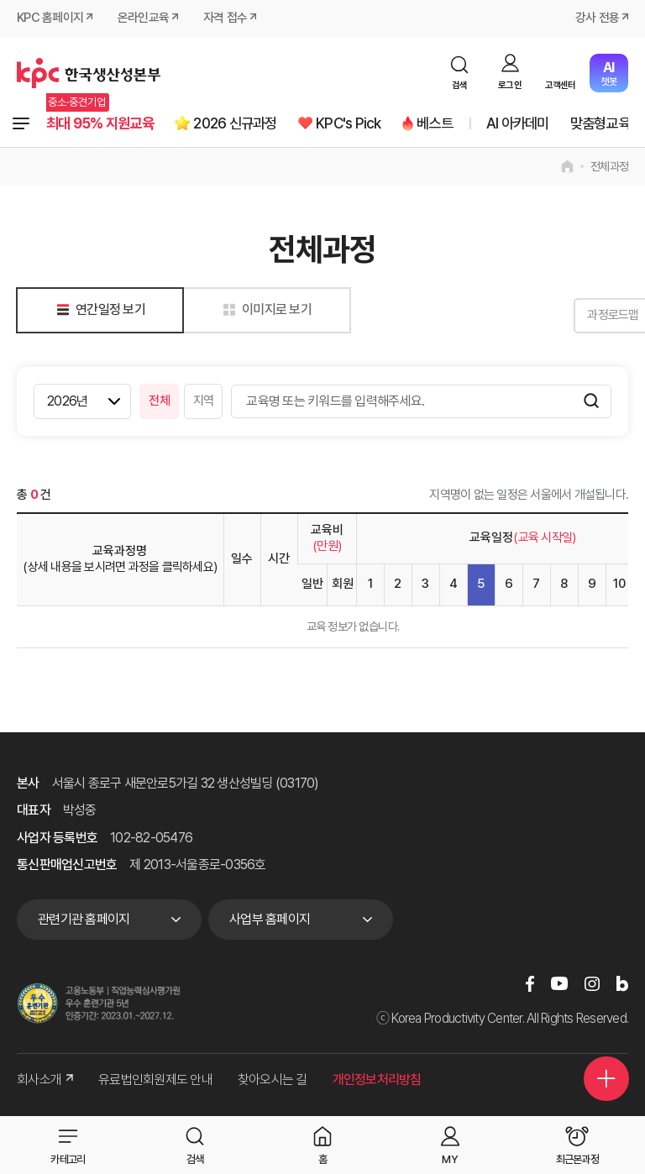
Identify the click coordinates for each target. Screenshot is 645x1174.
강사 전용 (597, 18)
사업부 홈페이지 (269, 920)
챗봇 (608, 73)
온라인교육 (143, 18)
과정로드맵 (585, 315)
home (567, 166)
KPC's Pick (360, 124)
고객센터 (560, 85)
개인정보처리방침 (377, 1080)
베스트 (449, 124)
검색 (460, 85)
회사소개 (45, 1080)
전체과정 (21, 124)
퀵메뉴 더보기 (605, 1075)
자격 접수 (225, 18)
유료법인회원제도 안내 (155, 1080)
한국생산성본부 (88, 73)
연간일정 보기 (97, 310)
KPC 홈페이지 (50, 18)
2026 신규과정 (244, 124)
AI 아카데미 (534, 124)
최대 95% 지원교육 (103, 124)
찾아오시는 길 (272, 1080)
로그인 (510, 85)
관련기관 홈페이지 (83, 920)
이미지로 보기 (264, 310)
